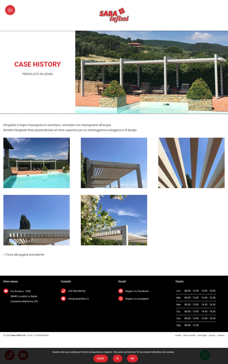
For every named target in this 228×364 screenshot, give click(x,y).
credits (178, 335)
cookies (221, 335)
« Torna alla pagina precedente (23, 254)
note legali (202, 335)
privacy (212, 335)
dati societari (189, 335)
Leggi (100, 358)
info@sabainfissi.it (78, 298)
